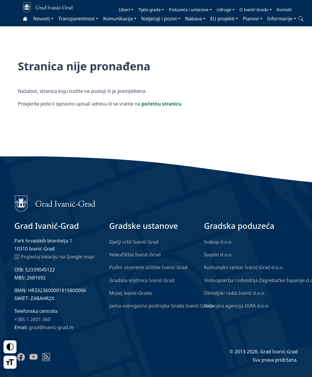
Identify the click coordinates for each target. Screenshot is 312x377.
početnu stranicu (161, 104)
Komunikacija (118, 18)
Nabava (193, 18)
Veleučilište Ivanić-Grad (135, 254)
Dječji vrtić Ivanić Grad (134, 242)
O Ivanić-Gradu (254, 9)
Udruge (224, 9)
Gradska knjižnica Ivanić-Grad (141, 280)
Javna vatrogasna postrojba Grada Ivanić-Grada (161, 305)
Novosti (41, 18)
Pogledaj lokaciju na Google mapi (54, 256)
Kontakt (284, 9)
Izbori (124, 9)
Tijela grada (149, 9)
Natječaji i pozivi (159, 18)
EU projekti (222, 18)
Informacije (280, 18)
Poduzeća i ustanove (188, 9)
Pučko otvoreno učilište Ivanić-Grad (148, 267)
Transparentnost (76, 18)
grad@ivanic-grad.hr (51, 327)
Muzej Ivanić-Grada (130, 293)
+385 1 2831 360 (32, 319)
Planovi (251, 18)
